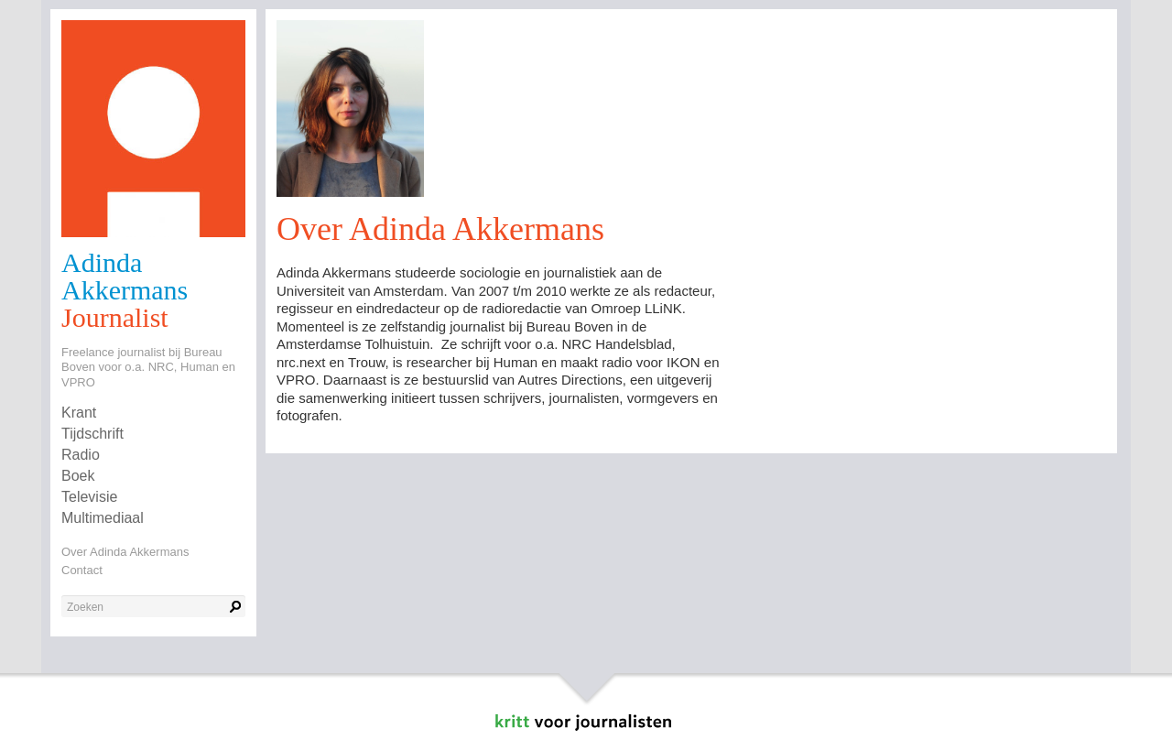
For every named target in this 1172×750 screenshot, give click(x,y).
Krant (78, 412)
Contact (82, 570)
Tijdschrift (92, 433)
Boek (77, 476)
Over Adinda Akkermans (125, 552)
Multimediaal (102, 518)
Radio (80, 454)
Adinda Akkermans (124, 276)
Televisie (89, 497)
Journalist (114, 317)
